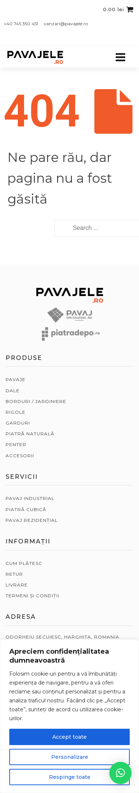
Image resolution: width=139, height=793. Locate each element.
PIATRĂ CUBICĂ (26, 509)
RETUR (14, 574)
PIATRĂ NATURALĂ (30, 433)
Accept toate (69, 737)
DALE (13, 390)
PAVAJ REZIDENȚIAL (32, 520)
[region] (69, 716)
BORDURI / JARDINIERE (36, 401)
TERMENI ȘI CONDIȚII (32, 595)
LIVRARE (17, 585)
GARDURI (18, 423)
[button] (120, 773)
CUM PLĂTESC (24, 563)
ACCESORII (20, 455)
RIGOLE (16, 412)
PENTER (16, 444)
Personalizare (69, 757)
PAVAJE (16, 379)
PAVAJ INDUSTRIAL (30, 498)
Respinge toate (69, 777)
